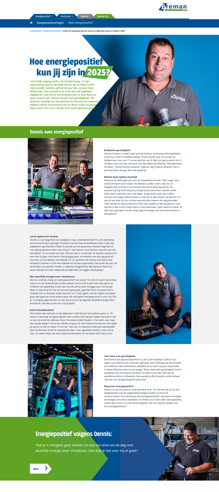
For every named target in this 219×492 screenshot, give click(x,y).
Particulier (67, 16)
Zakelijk (85, 16)
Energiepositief (44, 16)
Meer (36, 468)
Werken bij (104, 16)
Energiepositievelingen (49, 22)
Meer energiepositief (76, 22)
